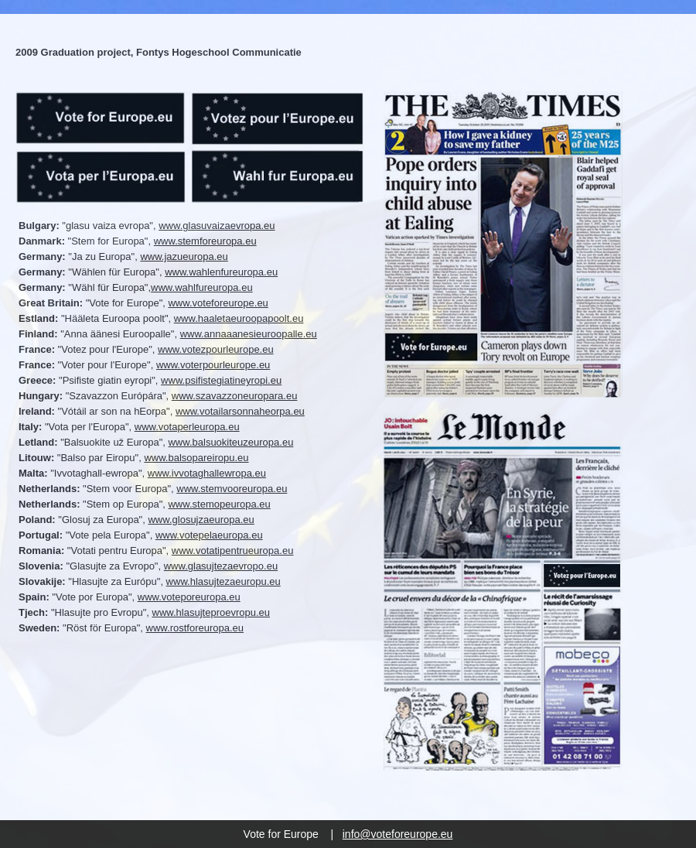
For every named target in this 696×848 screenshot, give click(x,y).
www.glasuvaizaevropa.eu (217, 225)
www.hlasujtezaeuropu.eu (223, 581)
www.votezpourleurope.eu (216, 349)
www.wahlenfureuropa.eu (221, 272)
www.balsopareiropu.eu (196, 457)
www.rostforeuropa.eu (195, 628)
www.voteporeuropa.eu (189, 597)
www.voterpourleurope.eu (213, 365)
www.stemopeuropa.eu (219, 504)
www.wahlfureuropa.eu (202, 287)
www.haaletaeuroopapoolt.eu (239, 318)
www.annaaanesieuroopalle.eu (248, 334)
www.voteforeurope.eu (218, 303)
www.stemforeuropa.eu (205, 241)
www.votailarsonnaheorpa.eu (240, 411)
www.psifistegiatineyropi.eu (221, 380)
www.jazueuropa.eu (183, 256)
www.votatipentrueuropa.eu (233, 550)
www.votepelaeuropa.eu (209, 535)
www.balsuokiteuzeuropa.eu (230, 442)
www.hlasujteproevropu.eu (211, 612)
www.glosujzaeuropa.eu (201, 519)
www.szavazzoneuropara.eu (235, 396)
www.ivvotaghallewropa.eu (207, 473)
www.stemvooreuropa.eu (231, 488)
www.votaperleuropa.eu (187, 427)
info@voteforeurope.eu (398, 834)
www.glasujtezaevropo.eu (221, 566)
